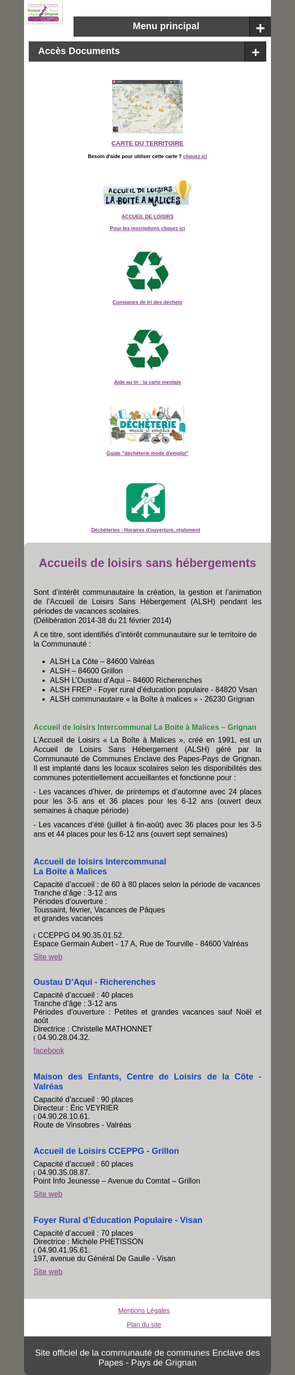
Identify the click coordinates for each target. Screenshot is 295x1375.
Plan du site (144, 1324)
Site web (47, 957)
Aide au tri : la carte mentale (147, 382)
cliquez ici (195, 156)
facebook (48, 1051)
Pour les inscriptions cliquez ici (147, 228)
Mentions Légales (144, 1310)
